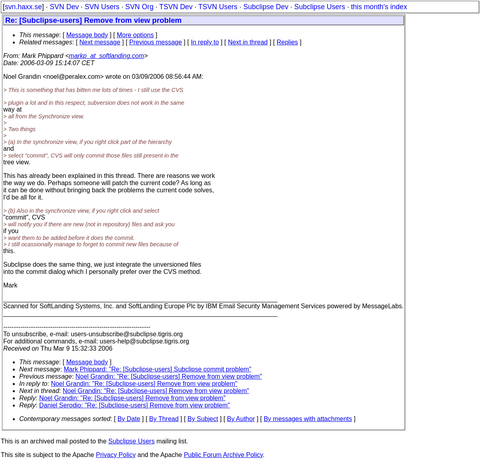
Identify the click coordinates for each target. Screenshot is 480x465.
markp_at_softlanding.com (106, 55)
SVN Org (139, 7)
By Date (128, 418)
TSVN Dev (176, 7)
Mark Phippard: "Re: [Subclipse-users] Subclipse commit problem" (157, 369)
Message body (87, 35)
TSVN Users (217, 7)
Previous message (155, 42)
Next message (99, 42)
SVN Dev (64, 7)
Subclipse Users (319, 7)
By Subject (202, 418)
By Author (241, 418)
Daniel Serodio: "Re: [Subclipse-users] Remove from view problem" (134, 405)
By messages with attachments (308, 418)
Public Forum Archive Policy (223, 454)
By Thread (164, 418)
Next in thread (248, 42)
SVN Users (101, 7)
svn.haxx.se (23, 7)
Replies (287, 42)
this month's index (379, 7)
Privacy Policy (116, 454)
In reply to (205, 42)
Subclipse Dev (265, 7)
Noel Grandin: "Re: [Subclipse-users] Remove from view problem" (169, 376)
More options (135, 35)
